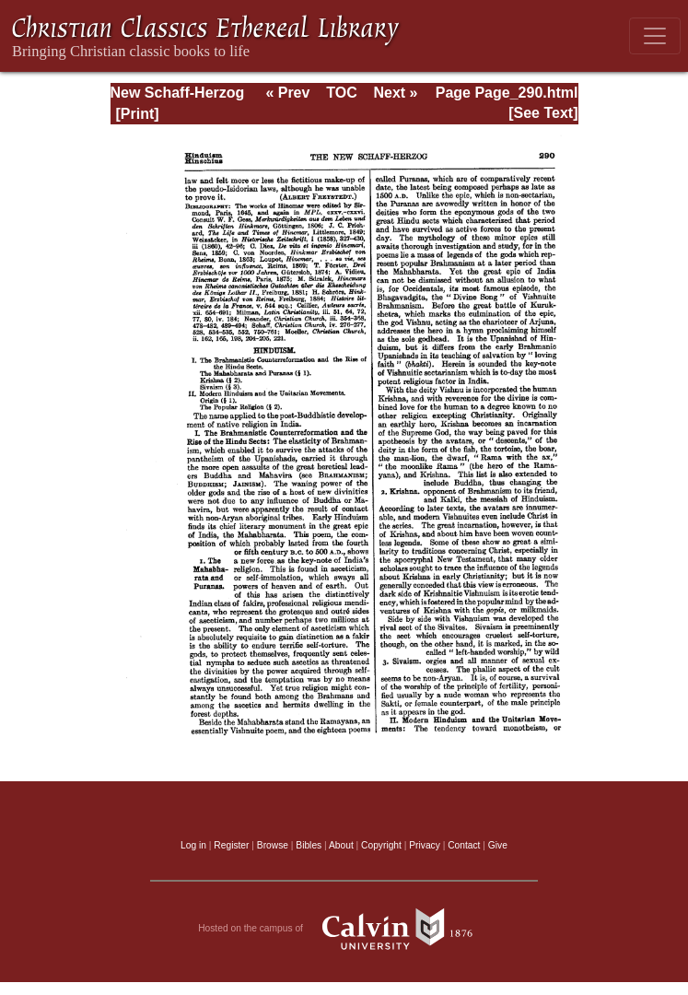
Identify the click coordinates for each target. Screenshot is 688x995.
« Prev (287, 92)
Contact (464, 845)
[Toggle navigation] (655, 36)
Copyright (381, 845)
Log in (193, 845)
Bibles (308, 845)
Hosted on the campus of (344, 928)
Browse (272, 845)
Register (231, 845)
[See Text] (542, 113)
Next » (395, 92)
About (341, 845)
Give (497, 845)
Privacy (424, 845)
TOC (341, 92)
